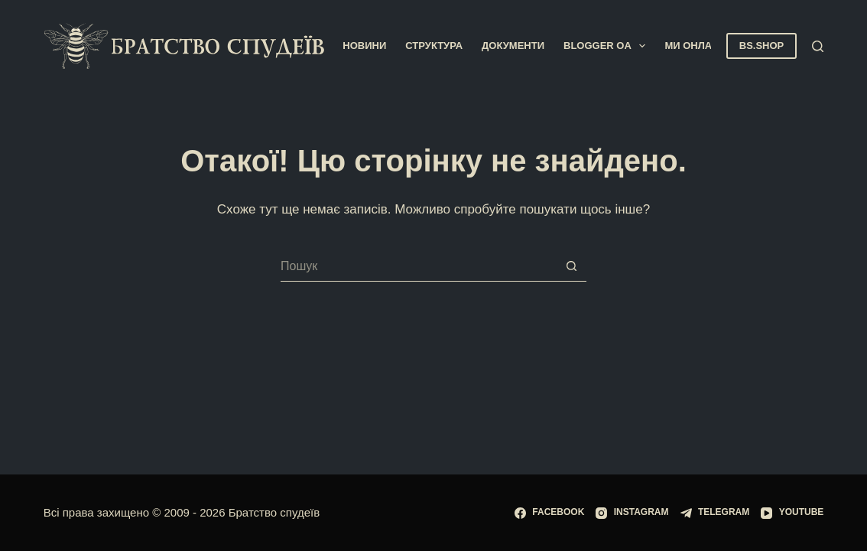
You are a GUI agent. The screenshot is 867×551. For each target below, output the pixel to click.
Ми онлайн (695, 45)
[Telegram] (715, 512)
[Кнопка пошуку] (571, 266)
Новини (364, 45)
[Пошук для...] (418, 266)
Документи (513, 45)
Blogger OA (607, 46)
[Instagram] (632, 512)
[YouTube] (792, 512)
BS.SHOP (761, 45)
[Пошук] (817, 46)
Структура (434, 45)
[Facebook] (549, 512)
